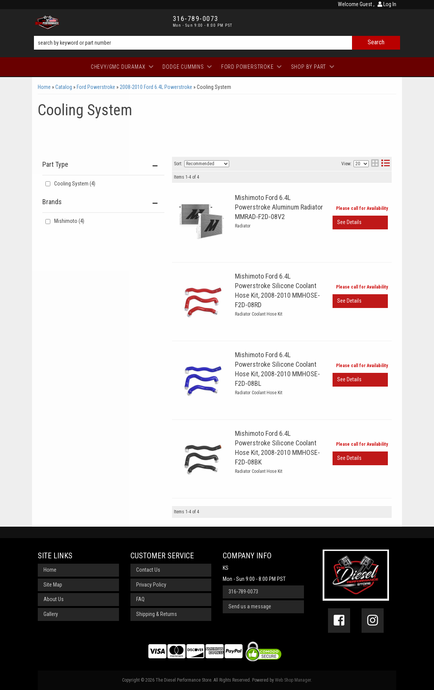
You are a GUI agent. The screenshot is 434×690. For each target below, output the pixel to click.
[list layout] (385, 164)
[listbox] (206, 163)
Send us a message (249, 606)
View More (360, 222)
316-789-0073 (243, 591)
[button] (217, 43)
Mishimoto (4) (69, 221)
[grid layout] (375, 164)
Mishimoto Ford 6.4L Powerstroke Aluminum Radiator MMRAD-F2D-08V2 (279, 207)
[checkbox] (47, 221)
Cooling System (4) (74, 184)
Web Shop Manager (293, 680)
